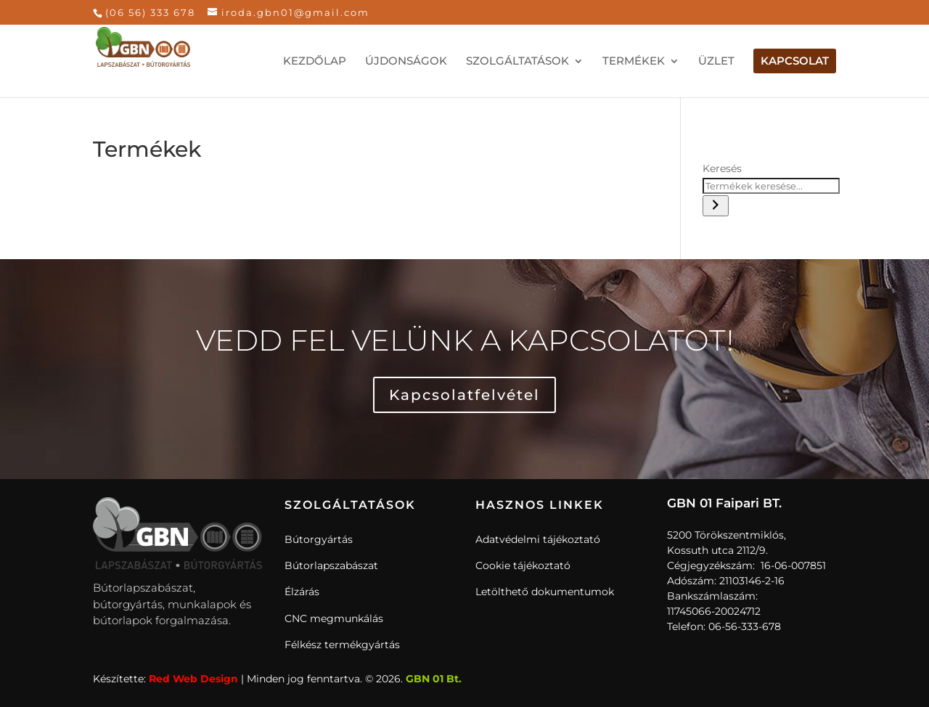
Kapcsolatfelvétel (464, 395)
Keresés (722, 168)
